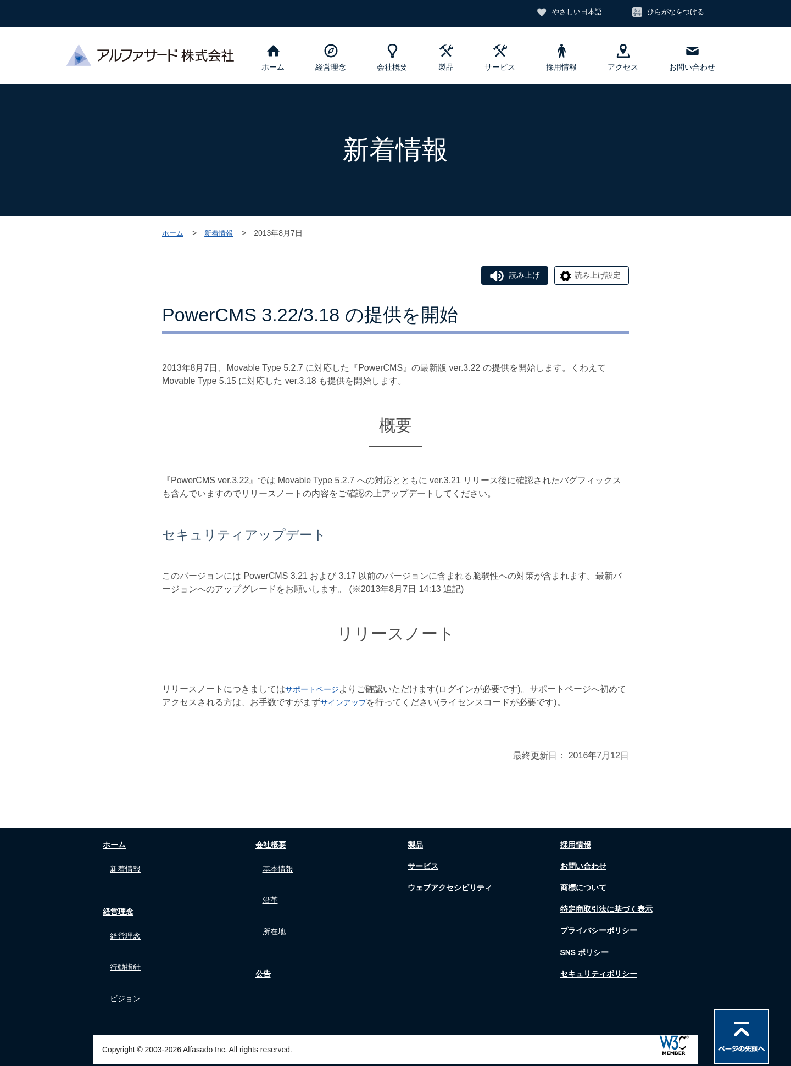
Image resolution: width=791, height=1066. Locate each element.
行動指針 (127, 956)
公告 (260, 959)
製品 (446, 57)
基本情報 (280, 868)
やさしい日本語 (567, 12)
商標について (582, 889)
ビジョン (127, 981)
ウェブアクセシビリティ (452, 889)
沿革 (271, 894)
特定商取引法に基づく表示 (609, 911)
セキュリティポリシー (600, 975)
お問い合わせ (692, 57)
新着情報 (221, 232)
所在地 (276, 920)
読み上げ (510, 276)
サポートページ (316, 691)
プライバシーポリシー (600, 932)
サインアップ (355, 704)
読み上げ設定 (593, 276)
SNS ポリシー (584, 954)
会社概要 (392, 57)
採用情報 (561, 57)
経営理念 (330, 57)
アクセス (623, 57)
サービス (499, 57)
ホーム (273, 57)
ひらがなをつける (673, 12)
